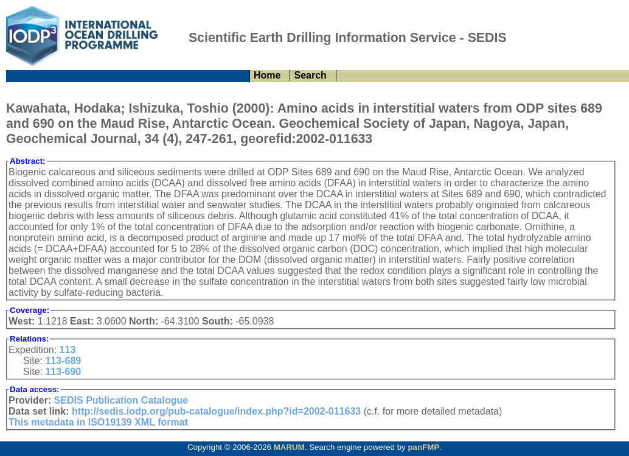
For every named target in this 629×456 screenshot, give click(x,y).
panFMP (423, 447)
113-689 (63, 361)
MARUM (289, 447)
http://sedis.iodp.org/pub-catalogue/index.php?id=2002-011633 (216, 411)
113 (68, 350)
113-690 (63, 372)
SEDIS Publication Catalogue (121, 400)
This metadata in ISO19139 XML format (98, 422)
